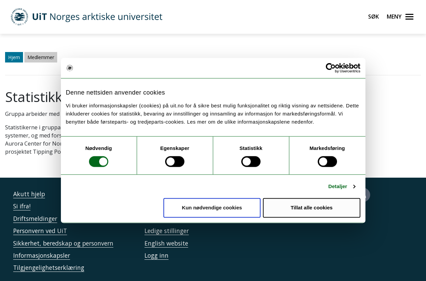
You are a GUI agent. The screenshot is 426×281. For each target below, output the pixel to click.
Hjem (14, 57)
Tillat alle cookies (312, 208)
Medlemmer (40, 57)
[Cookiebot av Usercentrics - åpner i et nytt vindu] (330, 68)
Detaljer (337, 186)
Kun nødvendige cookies (212, 208)
